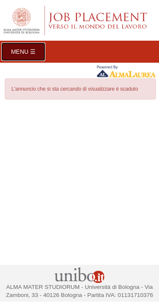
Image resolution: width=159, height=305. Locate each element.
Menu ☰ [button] (23, 51)
